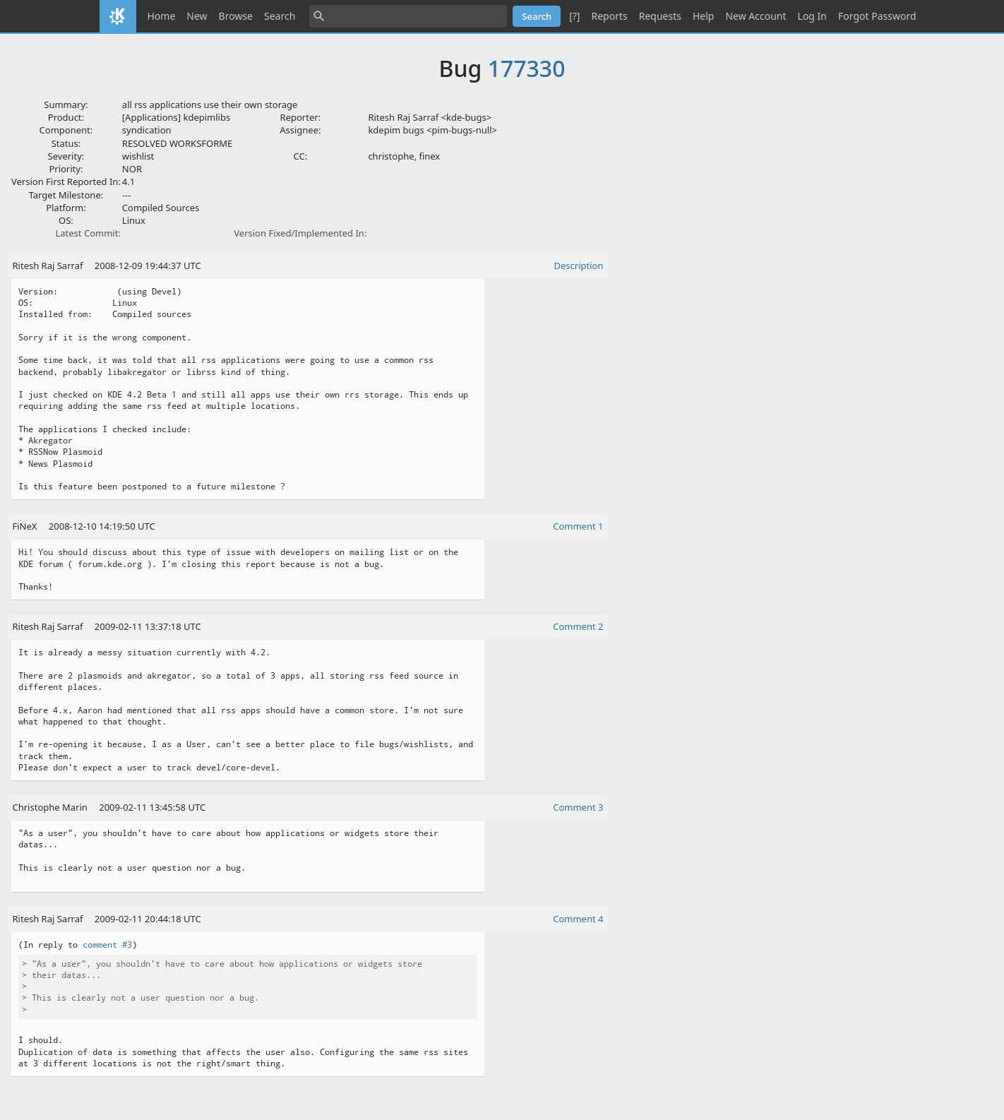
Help (704, 16)
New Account (755, 16)
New (196, 16)
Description (579, 265)
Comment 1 (578, 526)
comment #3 (107, 945)
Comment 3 (578, 807)
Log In (812, 16)
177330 (527, 68)
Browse (236, 16)
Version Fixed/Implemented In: (300, 233)
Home (162, 16)
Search (279, 16)
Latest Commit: (87, 233)
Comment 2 (578, 626)
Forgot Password (877, 16)
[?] (574, 16)
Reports (609, 16)
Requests (660, 16)
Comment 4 (578, 918)
